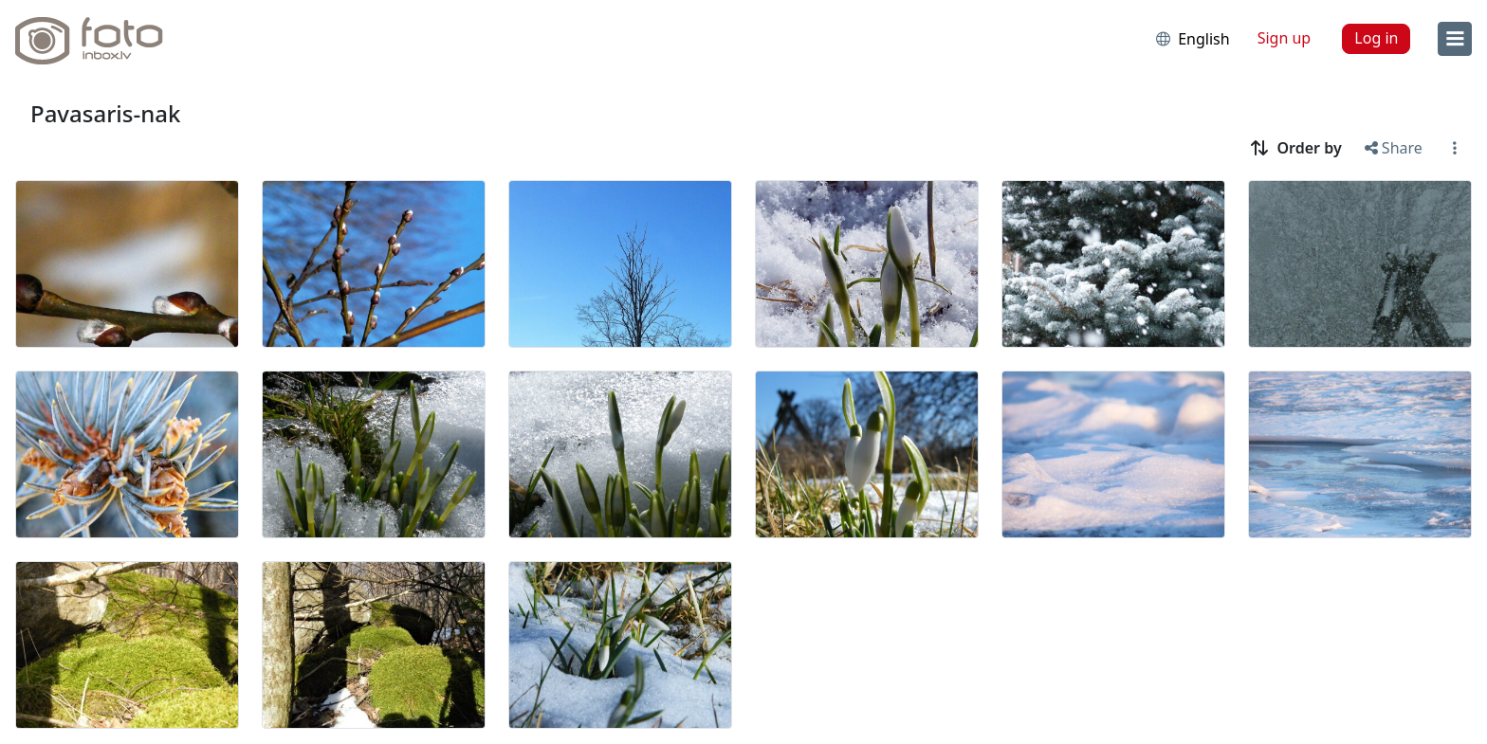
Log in (1376, 37)
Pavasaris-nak (105, 113)
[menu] (1455, 39)
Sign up (1285, 37)
